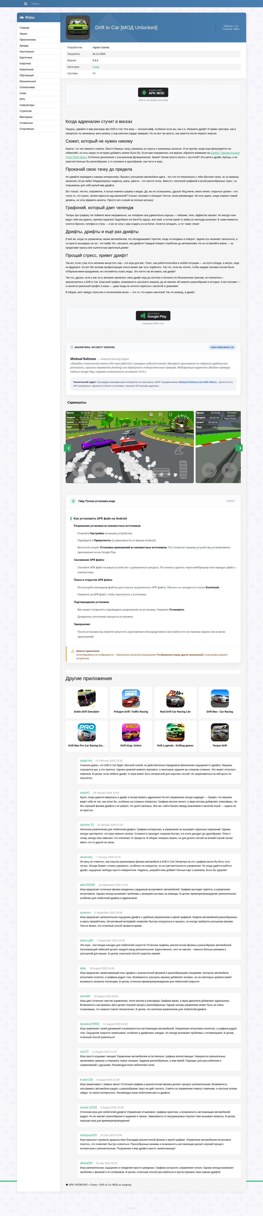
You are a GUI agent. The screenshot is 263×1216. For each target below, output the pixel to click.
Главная (24, 27)
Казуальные (27, 69)
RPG (22, 99)
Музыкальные (28, 81)
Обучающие (27, 75)
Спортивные (27, 128)
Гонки (23, 93)
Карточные (26, 57)
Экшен (23, 33)
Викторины (26, 117)
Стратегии (26, 111)
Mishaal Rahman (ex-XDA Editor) (198, 382)
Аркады (24, 45)
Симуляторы (27, 105)
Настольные (27, 51)
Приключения (28, 39)
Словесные (26, 122)
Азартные (25, 63)
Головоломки (27, 87)
